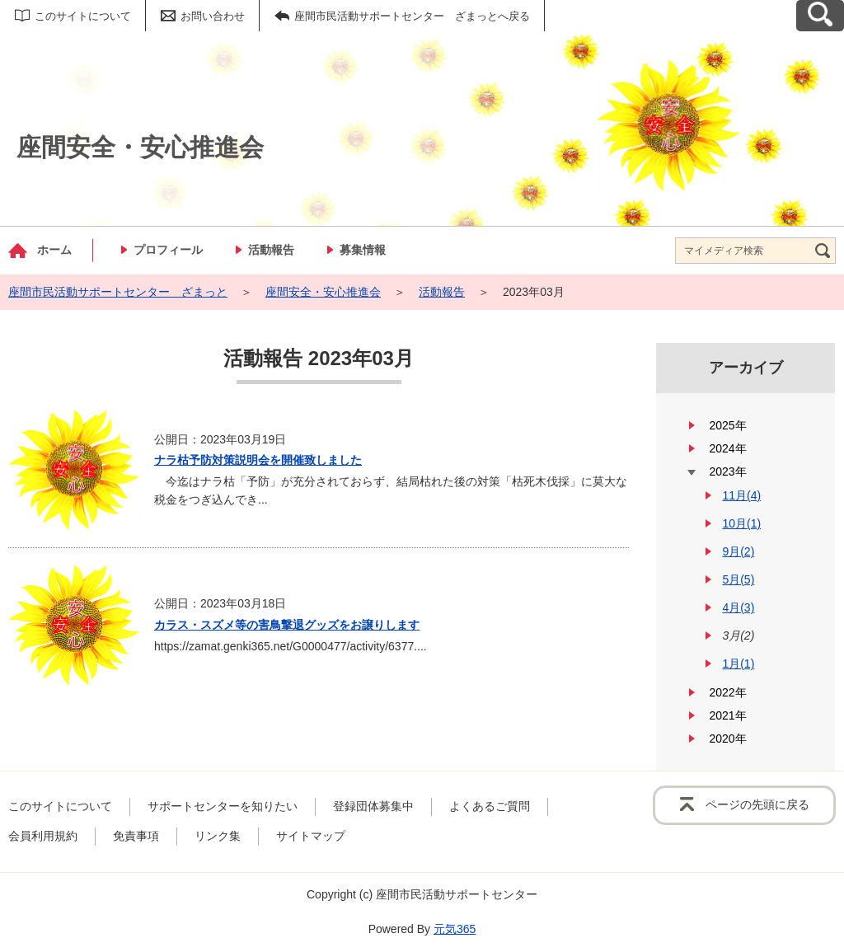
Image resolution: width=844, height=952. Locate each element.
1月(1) (738, 663)
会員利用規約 (42, 835)
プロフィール (168, 249)
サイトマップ (310, 835)
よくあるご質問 (489, 806)
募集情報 (363, 249)
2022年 (727, 692)
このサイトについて (83, 16)
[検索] (822, 250)
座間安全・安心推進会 (323, 291)
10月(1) (741, 523)
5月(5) (738, 579)
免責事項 (136, 835)
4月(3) (738, 607)
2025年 (727, 425)
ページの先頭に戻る (757, 804)
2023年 (727, 471)
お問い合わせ (213, 16)
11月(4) (741, 495)
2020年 (727, 738)
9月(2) (738, 551)
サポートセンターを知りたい (223, 806)
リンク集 (218, 835)
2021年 (727, 715)
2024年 (727, 448)
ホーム (54, 249)
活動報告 (271, 249)
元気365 (455, 929)
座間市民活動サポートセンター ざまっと (117, 291)
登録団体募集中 (373, 806)
